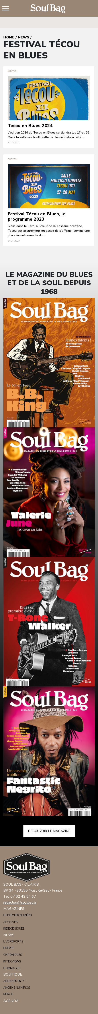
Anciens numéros (16, 988)
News (23, 37)
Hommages (11, 968)
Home (8, 37)
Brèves (8, 948)
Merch (8, 994)
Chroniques (12, 955)
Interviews (12, 962)
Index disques (13, 929)
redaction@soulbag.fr (19, 902)
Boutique (12, 974)
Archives (10, 922)
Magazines (13, 908)
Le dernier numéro (17, 915)
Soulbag (49, 8)
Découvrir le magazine (49, 831)
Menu (7, 9)
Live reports (13, 942)
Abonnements (14, 981)
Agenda (11, 1000)
